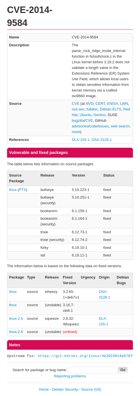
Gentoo (99, 115)
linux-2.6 (16, 318)
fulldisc (92, 109)
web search (120, 126)
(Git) (97, 389)
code (93, 126)
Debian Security (65, 389)
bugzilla (78, 120)
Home (44, 389)
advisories (80, 126)
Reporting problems (70, 376)
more (76, 132)
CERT (100, 103)
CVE (75, 103)
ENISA (112, 103)
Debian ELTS (110, 109)
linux (13, 190)
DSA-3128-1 (102, 140)
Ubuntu (85, 115)
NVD (89, 103)
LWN (124, 103)
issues (103, 126)
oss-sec (78, 109)
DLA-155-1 (80, 140)
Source (87, 389)
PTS (22, 190)
